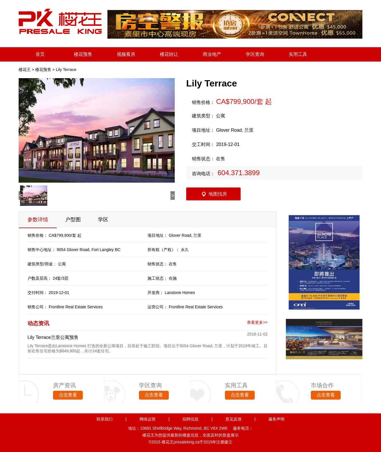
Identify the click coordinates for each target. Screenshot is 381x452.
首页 (40, 54)
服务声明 (276, 419)
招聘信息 (190, 419)
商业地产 (212, 54)
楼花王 (25, 69)
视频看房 (126, 54)
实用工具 (298, 54)
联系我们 (105, 419)
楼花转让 (169, 54)
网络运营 (148, 419)
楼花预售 (83, 54)
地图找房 (218, 194)
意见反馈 (233, 419)
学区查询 (255, 54)
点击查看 (68, 394)
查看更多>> (257, 322)
